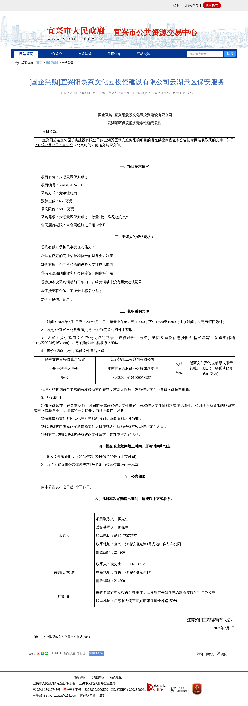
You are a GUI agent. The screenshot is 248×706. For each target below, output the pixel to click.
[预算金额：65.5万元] (134, 201)
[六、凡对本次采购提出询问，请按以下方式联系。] (134, 498)
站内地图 (116, 677)
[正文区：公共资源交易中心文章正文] (126, 370)
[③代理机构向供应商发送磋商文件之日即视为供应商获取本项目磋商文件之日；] (134, 426)
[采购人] (64, 535)
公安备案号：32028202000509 (85, 689)
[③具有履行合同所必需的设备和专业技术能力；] (134, 264)
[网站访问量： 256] (92, 695)
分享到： (31, 654)
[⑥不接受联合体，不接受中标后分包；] (134, 290)
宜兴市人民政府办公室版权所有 (54, 683)
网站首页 (26, 54)
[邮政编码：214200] (164, 552)
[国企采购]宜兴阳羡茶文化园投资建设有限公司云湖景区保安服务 (126, 82)
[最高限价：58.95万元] (134, 209)
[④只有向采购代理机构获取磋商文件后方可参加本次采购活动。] (134, 434)
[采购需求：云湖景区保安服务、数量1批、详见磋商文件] (134, 217)
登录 (176, 5)
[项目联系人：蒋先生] (164, 519)
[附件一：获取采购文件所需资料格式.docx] (134, 636)
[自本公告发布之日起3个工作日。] (134, 487)
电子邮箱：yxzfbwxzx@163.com (55, 695)
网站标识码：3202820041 (128, 689)
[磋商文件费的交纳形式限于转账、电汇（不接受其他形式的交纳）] (211, 370)
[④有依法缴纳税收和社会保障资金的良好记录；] (134, 273)
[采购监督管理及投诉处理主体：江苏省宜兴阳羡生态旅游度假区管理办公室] (164, 592)
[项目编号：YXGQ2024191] (134, 185)
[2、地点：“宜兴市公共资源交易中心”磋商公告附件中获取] (134, 329)
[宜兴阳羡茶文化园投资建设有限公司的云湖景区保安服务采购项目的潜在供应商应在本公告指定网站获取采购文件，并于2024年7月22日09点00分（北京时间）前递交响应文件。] (134, 142)
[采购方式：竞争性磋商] (134, 193)
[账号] (65, 379)
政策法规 (85, 54)
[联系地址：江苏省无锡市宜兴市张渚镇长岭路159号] (164, 600)
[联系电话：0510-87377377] (164, 535)
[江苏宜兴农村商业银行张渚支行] (133, 370)
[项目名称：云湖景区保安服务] (134, 177)
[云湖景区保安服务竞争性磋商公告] (134, 123)
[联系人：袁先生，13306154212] (164, 564)
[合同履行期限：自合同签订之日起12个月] (134, 225)
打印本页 (205, 654)
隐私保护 (80, 677)
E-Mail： (58, 653)
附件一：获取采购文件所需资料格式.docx (62, 636)
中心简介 (55, 54)
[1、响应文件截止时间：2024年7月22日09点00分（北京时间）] (134, 456)
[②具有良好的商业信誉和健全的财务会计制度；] (134, 255)
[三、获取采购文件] (134, 311)
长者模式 (212, 5)
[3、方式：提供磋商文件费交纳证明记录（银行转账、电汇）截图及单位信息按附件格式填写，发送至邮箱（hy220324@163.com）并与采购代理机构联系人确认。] (134, 340)
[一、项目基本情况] (134, 166)
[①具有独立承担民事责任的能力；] (134, 247)
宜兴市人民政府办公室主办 (97, 683)
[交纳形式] (179, 370)
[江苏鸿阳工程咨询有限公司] (133, 361)
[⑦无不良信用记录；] (134, 299)
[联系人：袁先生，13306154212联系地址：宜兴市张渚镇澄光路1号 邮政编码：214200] (165, 572)
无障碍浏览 (191, 5)
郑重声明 (98, 677)
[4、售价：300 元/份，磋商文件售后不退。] (134, 350)
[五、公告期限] (134, 476)
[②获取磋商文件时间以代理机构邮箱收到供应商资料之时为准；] (134, 418)
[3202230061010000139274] (133, 379)
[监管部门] (64, 597)
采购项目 (52, 62)
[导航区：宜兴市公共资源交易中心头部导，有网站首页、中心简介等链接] (124, 53)
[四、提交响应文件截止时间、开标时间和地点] (134, 446)
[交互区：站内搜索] (211, 53)
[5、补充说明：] (134, 397)
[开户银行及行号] (65, 370)
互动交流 (143, 54)
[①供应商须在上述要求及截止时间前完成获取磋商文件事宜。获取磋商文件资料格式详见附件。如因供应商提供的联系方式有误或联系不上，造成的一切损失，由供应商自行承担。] (134, 408)
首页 (39, 62)
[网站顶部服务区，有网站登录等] (124, 5)
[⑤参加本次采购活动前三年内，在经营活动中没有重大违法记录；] (134, 282)
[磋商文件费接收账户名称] (65, 361)
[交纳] (179, 363)
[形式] (179, 372)
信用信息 (114, 54)
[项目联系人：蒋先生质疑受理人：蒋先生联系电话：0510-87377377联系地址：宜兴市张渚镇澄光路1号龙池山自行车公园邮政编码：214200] (165, 535)
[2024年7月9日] (134, 628)
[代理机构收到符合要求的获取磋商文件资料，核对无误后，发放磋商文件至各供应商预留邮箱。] (134, 389)
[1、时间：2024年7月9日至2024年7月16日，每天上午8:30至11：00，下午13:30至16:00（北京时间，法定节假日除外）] (134, 321)
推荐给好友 (96, 653)
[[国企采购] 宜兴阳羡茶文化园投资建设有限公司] (134, 115)
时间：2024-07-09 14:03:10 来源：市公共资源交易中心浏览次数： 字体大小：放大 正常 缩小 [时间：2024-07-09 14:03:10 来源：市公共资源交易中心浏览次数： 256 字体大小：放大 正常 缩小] (127, 93)
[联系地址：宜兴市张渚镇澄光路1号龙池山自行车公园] (164, 544)
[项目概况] (134, 131)
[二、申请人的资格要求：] (134, 236)
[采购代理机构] (64, 572)
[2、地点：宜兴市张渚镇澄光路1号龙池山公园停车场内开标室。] (134, 464)
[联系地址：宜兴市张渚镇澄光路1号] (164, 572)
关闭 (222, 654)
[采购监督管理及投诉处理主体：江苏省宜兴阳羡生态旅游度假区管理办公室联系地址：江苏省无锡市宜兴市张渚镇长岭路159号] (165, 597)
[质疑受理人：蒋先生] (164, 527)
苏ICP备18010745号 (47, 689)
